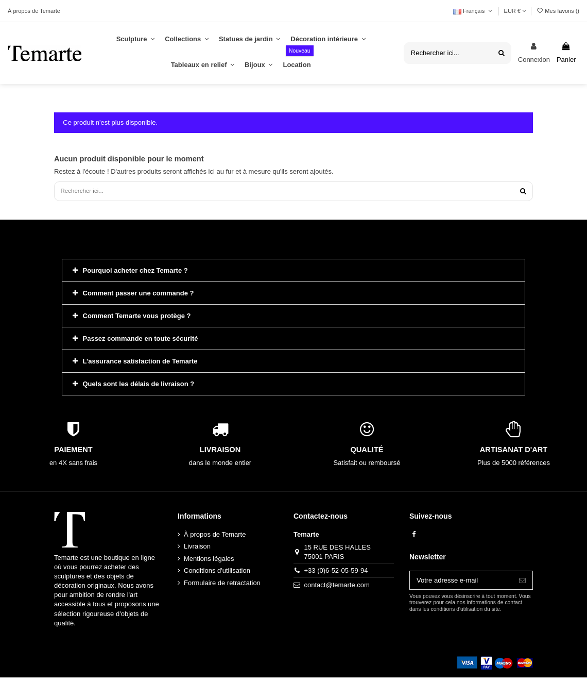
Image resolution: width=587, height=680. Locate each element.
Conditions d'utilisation (217, 573)
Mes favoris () (557, 11)
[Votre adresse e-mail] (461, 583)
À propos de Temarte (34, 11)
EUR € (515, 11)
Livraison (197, 549)
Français (473, 11)
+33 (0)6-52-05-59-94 (336, 573)
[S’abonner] (522, 583)
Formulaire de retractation (222, 585)
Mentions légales (209, 561)
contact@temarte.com (337, 587)
